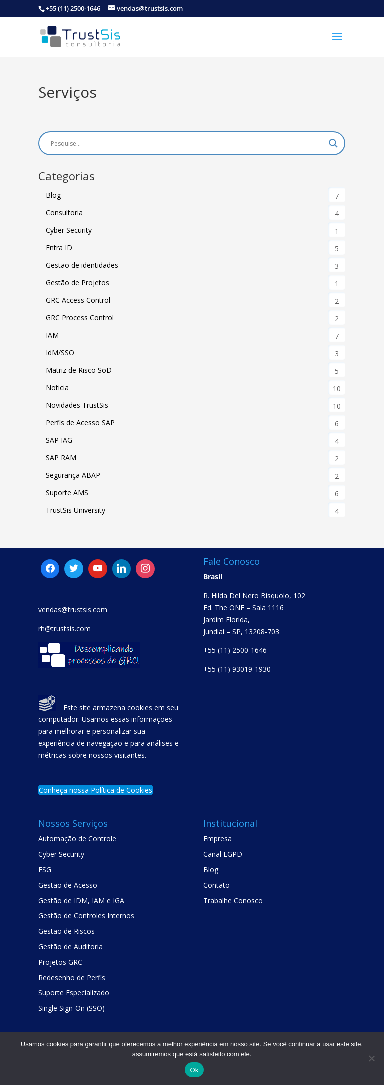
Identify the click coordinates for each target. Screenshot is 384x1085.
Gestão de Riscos (66, 931)
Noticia (57, 387)
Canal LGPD (223, 854)
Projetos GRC (60, 962)
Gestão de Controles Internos (86, 915)
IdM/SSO (60, 353)
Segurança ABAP (73, 475)
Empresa (218, 839)
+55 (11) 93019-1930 (237, 669)
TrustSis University (76, 510)
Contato (217, 885)
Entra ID (59, 247)
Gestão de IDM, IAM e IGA (81, 901)
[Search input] (187, 143)
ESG (45, 869)
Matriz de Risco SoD (79, 370)
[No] (371, 1059)
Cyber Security (69, 230)
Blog (53, 195)
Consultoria (64, 213)
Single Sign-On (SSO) (71, 1008)
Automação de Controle (77, 839)
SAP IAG (59, 440)
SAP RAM (61, 457)
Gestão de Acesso (68, 885)
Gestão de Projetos (78, 283)
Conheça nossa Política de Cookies (95, 790)
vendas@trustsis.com (73, 609)
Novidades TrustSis (77, 405)
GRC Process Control (80, 317)
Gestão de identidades (82, 265)
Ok (194, 1070)
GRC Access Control (78, 300)
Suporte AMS (67, 493)
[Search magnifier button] (333, 143)
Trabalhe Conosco (233, 901)
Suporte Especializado (74, 993)
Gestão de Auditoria (70, 947)
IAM (52, 335)
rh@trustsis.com (64, 629)
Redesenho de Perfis (72, 977)
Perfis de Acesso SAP (80, 423)
